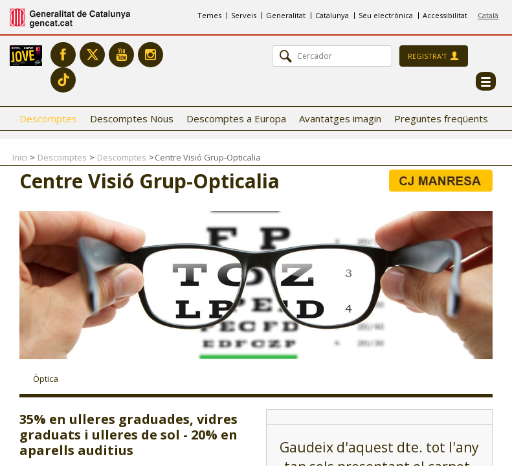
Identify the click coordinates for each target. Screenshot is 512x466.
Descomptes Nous (131, 118)
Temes (209, 15)
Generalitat (286, 15)
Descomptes (48, 118)
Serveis (243, 15)
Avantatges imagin (340, 118)
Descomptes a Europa (236, 118)
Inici (19, 157)
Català (488, 15)
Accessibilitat (445, 15)
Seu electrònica (386, 15)
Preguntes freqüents (441, 118)
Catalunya (332, 15)
